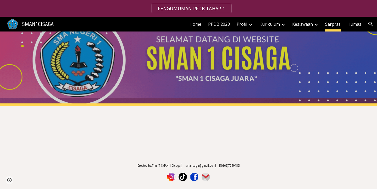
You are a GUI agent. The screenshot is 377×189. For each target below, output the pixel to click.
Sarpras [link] (333, 24)
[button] (370, 24)
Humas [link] (354, 24)
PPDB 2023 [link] (219, 24)
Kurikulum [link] (269, 24)
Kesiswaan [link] (302, 24)
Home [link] (195, 24)
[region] (188, 8)
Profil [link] (242, 24)
